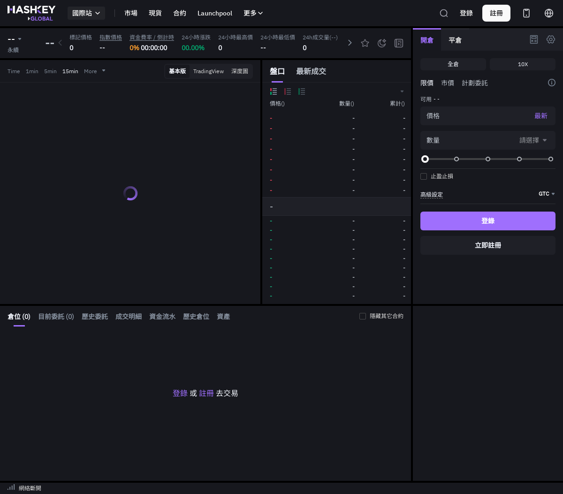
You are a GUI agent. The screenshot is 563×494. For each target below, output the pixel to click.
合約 (179, 13)
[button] (401, 91)
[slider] (425, 159)
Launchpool (215, 13)
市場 (130, 13)
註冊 (206, 393)
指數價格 (110, 37)
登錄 (466, 13)
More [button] (95, 71)
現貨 (155, 13)
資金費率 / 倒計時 (151, 37)
